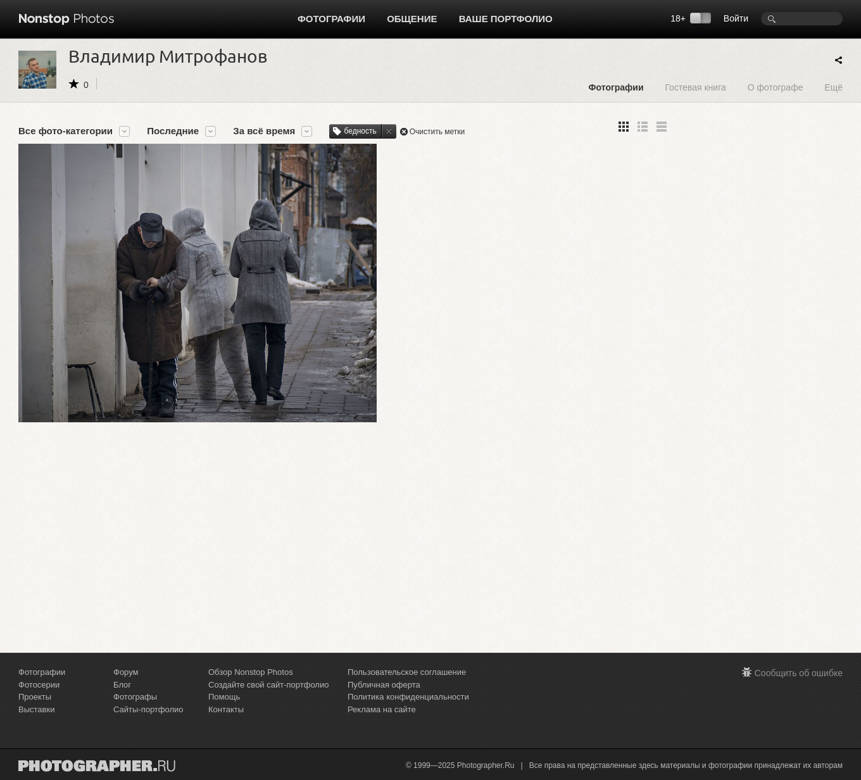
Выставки (36, 709)
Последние (173, 131)
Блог (122, 684)
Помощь (224, 696)
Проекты (34, 696)
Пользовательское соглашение (407, 672)
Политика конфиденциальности (408, 696)
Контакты (226, 709)
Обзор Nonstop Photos (250, 672)
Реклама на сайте (382, 709)
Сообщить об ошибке (799, 673)
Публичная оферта (384, 684)
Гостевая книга (695, 87)
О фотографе (775, 87)
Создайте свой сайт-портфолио (268, 684)
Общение (412, 18)
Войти (736, 18)
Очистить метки (437, 131)
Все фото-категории (65, 131)
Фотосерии (39, 684)
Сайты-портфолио (148, 709)
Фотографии (331, 18)
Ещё (833, 87)
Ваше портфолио (506, 18)
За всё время (264, 131)
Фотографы (135, 696)
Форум (126, 672)
